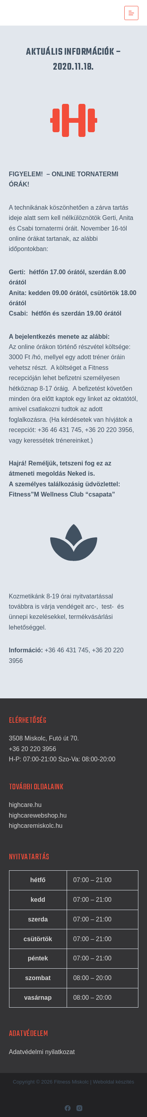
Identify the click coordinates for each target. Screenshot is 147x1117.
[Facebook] (68, 1108)
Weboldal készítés (113, 1082)
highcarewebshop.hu (38, 815)
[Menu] (131, 13)
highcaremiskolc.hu (36, 825)
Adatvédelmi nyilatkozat (42, 1052)
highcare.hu (25, 804)
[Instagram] (79, 1108)
